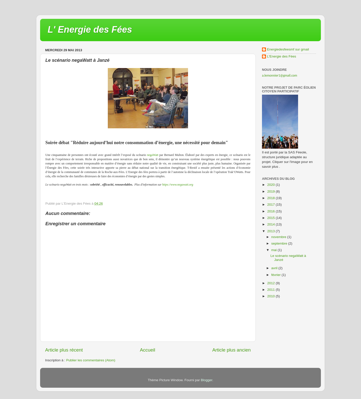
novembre (279, 237)
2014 (271, 224)
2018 (271, 198)
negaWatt (152, 155)
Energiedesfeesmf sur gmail (288, 49)
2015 (271, 218)
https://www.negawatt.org (177, 184)
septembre (279, 243)
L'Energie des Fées (281, 56)
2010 (271, 296)
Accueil (147, 350)
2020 (271, 185)
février (276, 275)
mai (274, 250)
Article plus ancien (231, 350)
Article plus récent (64, 350)
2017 (271, 204)
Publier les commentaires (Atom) (90, 360)
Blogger (206, 380)
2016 (271, 211)
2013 (271, 231)
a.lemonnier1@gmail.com (279, 75)
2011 (271, 290)
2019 (271, 191)
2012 (271, 283)
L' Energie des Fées (90, 29)
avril (275, 268)
